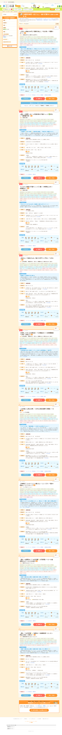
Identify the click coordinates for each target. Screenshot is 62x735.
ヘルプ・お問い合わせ (45, 3)
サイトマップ (51, 3)
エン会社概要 (39, 718)
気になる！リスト (8, 9)
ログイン (57, 9)
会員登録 (52, 9)
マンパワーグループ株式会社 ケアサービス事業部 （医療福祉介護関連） (39, 471)
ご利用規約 (25, 718)
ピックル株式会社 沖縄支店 (31, 174)
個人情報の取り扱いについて (18, 718)
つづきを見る (40, 63)
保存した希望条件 (18, 9)
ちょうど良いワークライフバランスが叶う (8, 4)
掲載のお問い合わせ (57, 3)
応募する (40, 98)
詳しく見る (51, 98)
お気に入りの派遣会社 (28, 9)
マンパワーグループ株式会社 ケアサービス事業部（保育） (36, 320)
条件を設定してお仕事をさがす (40, 710)
